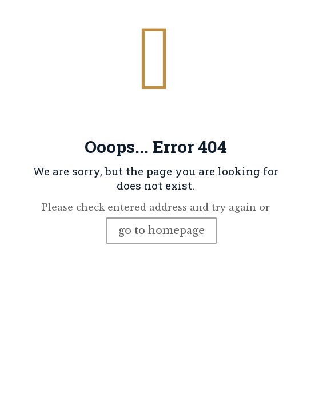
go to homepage (161, 230)
